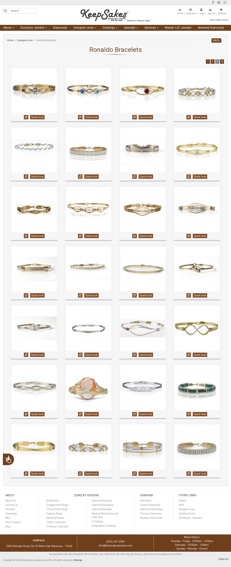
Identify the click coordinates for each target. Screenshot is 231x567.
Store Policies (13, 522)
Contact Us (11, 504)
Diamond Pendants (103, 504)
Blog (7, 526)
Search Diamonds (150, 504)
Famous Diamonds (151, 513)
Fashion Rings (54, 513)
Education (191, 13)
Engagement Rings (57, 504)
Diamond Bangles (102, 509)
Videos (182, 500)
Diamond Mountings (151, 509)
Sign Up (211, 13)
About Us (10, 500)
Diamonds (60, 27)
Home (180, 13)
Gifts (181, 504)
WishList (222, 13)
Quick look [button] (37, 117)
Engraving (11, 513)
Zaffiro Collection (56, 522)
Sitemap (77, 560)
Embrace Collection (58, 526)
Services (151, 27)
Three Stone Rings (57, 509)
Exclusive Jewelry (34, 27)
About (8, 27)
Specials (131, 27)
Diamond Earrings (102, 500)
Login (202, 13)
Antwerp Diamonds (211, 27)
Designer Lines (85, 27)
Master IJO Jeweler (178, 27)
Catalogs (110, 27)
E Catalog (97, 521)
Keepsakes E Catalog (104, 525)
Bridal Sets (53, 500)
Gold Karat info (187, 513)
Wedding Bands (55, 517)
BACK (216, 40)
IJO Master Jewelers (190, 517)
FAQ (7, 517)
